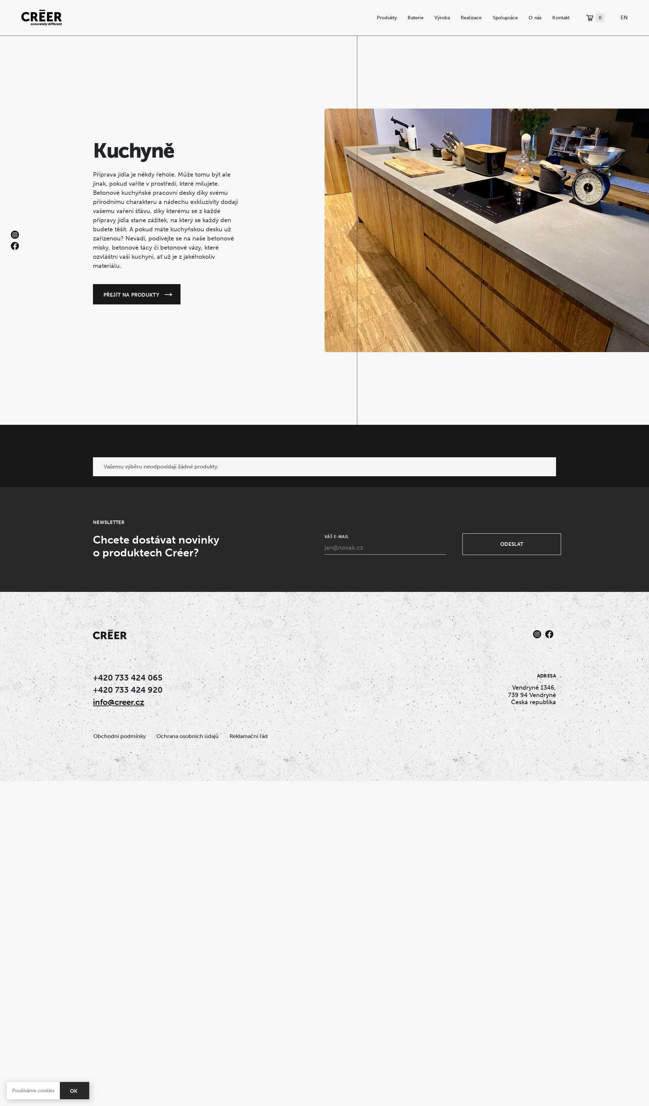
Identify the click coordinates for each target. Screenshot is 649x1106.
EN (624, 17)
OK (74, 1091)
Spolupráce (505, 18)
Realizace (471, 18)
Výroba (442, 18)
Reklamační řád (249, 736)
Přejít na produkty (131, 295)
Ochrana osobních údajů (188, 736)
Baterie (415, 18)
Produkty (387, 18)
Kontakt (561, 18)
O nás (535, 18)
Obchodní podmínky (119, 736)
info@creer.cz (118, 702)
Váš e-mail (336, 536)
